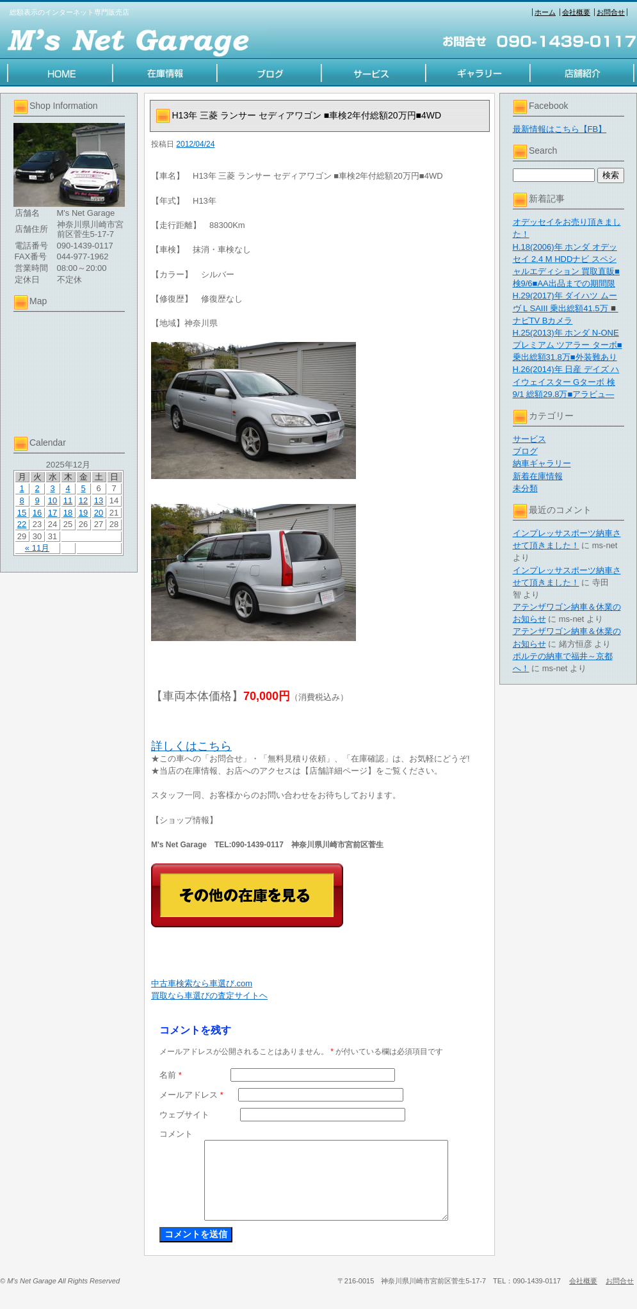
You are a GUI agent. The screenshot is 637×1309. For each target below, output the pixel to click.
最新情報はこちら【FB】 (560, 129)
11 (67, 500)
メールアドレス (191, 1095)
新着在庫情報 (538, 476)
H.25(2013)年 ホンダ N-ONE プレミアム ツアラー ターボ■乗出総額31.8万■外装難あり (567, 345)
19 (83, 512)
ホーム (545, 12)
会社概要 (576, 12)
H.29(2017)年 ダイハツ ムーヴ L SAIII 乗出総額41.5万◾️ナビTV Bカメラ (565, 308)
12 (83, 500)
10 (52, 500)
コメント (176, 1134)
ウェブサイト (184, 1114)
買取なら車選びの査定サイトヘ (209, 995)
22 (21, 524)
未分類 (525, 488)
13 (98, 500)
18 (67, 512)
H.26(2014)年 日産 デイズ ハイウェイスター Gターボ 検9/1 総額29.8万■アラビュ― (566, 381)
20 (98, 512)
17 (52, 512)
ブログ (525, 451)
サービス (529, 439)
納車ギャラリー (542, 463)
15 (21, 512)
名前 (170, 1075)
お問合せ (611, 12)
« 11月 (37, 548)
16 (37, 512)
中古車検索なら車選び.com (201, 983)
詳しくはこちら (191, 746)
